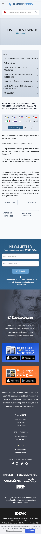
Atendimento (20, 449)
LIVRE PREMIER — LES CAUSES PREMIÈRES (15, 68)
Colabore (20, 446)
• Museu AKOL (20, 439)
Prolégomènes (9, 63)
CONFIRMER (20, 271)
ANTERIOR (9, 202)
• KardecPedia (20, 419)
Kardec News (20, 453)
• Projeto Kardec (20, 436)
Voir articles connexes (26, 214)
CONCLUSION (8, 93)
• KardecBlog (20, 425)
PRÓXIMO (31, 202)
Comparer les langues (15, 128)
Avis (5, 54)
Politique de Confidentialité (14, 531)
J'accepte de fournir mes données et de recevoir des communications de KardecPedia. (21, 282)
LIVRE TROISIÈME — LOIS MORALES (17, 81)
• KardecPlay (20, 422)
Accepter (30, 531)
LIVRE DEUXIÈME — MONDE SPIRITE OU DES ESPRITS (19, 75)
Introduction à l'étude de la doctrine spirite (19, 58)
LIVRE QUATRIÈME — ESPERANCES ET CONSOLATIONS (18, 87)
